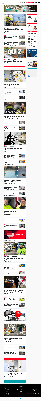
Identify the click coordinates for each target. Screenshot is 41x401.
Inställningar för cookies (22, 2)
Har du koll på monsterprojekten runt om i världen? (13, 61)
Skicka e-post (29, 74)
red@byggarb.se (7, 393)
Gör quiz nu (14, 66)
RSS (34, 390)
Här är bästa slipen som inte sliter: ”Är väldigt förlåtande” (13, 374)
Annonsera (34, 388)
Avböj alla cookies (36, 2)
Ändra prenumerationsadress (34, 389)
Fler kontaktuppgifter (7, 394)
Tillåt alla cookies (29, 2)
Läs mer (12, 3)
